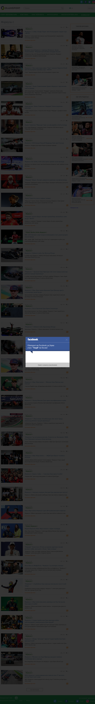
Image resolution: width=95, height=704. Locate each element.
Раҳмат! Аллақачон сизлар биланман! (47, 365)
